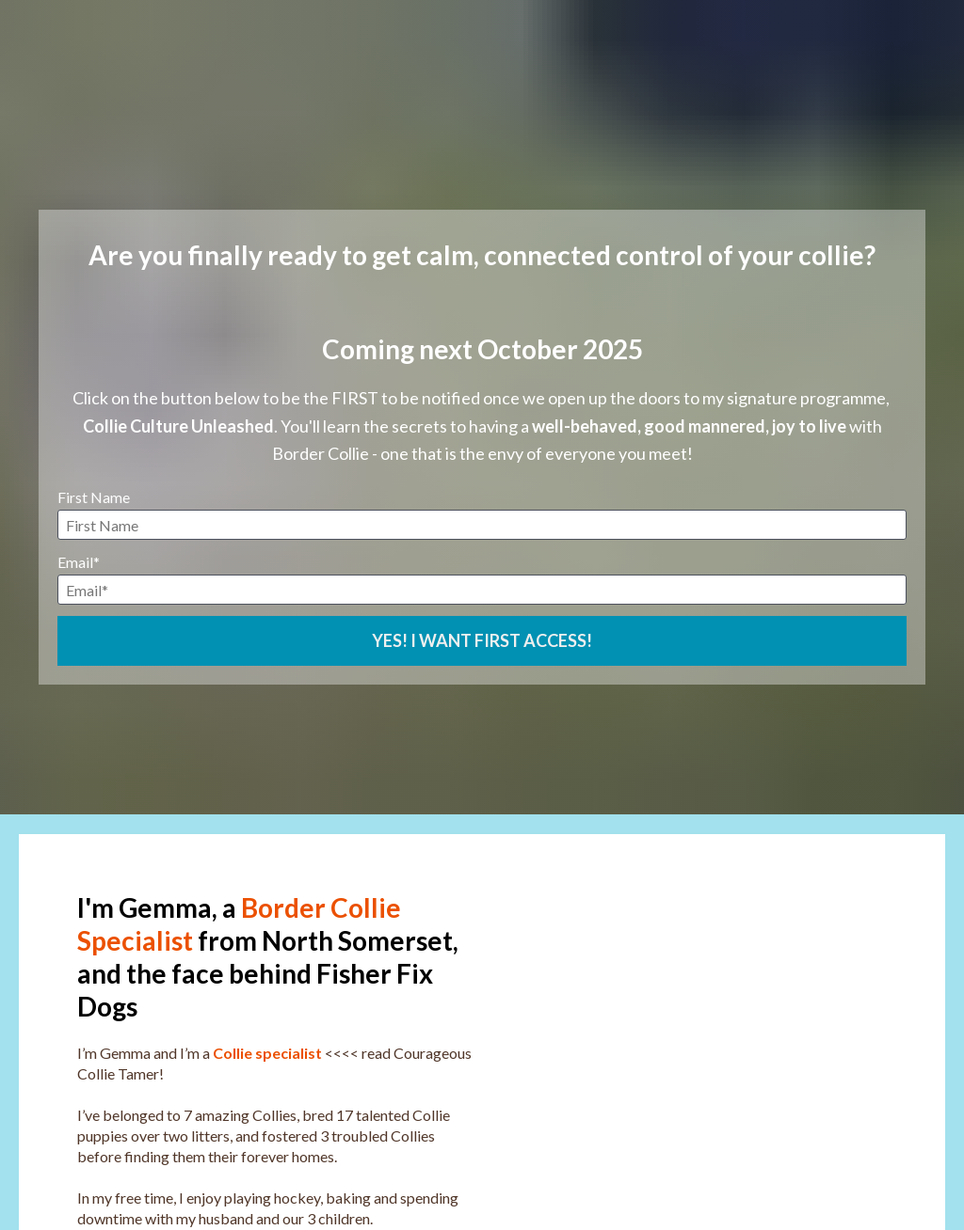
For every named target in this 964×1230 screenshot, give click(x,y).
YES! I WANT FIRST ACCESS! (482, 593)
